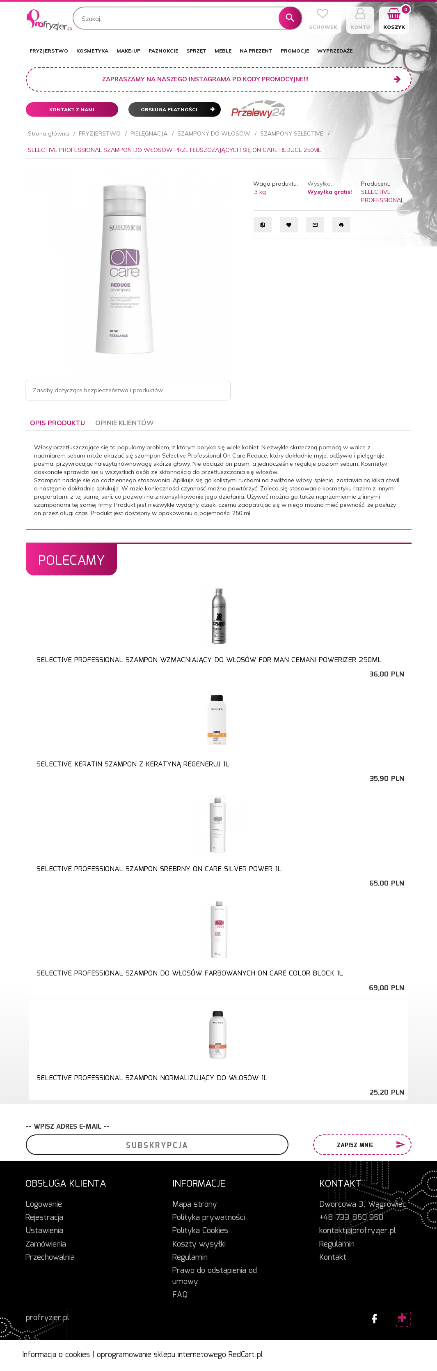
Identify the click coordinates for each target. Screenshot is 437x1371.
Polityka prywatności (208, 1218)
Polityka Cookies (200, 1231)
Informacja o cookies (56, 1355)
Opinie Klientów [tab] (124, 423)
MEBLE (223, 51)
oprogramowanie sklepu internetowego (161, 1355)
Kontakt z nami (71, 109)
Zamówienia (45, 1244)
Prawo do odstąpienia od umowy (214, 1276)
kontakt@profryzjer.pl (357, 1231)
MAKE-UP (128, 51)
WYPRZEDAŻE (334, 51)
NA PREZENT (256, 51)
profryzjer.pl (47, 1318)
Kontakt (332, 1257)
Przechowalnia (50, 1257)
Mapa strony (194, 1204)
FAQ (180, 1295)
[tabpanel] (219, 480)
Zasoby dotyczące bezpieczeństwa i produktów (98, 390)
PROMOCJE (295, 51)
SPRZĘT (196, 51)
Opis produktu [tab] (57, 423)
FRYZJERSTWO (49, 51)
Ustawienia (44, 1231)
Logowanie (43, 1204)
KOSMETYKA (92, 51)
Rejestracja (44, 1218)
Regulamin (190, 1257)
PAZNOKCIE (163, 51)
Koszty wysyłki (199, 1244)
